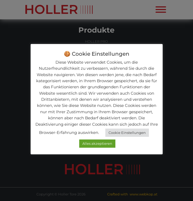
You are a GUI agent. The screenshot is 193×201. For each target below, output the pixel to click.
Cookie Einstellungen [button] (127, 132)
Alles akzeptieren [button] (97, 143)
